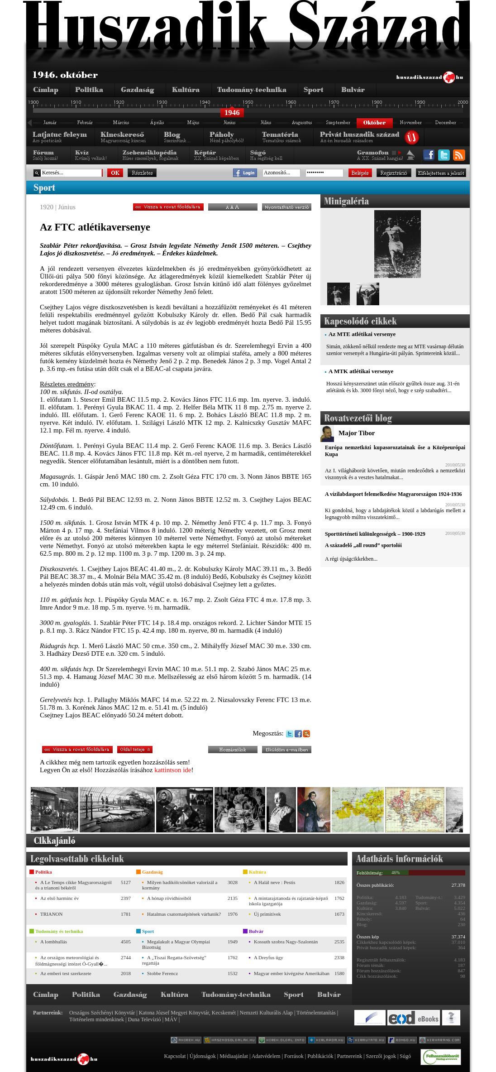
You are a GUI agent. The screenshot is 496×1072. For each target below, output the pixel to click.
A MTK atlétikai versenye (361, 371)
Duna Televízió (144, 1019)
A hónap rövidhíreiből (169, 898)
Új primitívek (267, 914)
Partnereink (349, 1056)
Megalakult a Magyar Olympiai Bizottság (176, 944)
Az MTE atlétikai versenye (362, 334)
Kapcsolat (175, 1056)
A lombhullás (53, 941)
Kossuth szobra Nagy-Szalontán (286, 941)
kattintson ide (172, 770)
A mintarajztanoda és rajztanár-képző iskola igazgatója (288, 900)
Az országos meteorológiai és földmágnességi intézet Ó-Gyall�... (71, 960)
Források (294, 1056)
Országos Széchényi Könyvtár (102, 1013)
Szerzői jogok (381, 1056)
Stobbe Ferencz (162, 973)
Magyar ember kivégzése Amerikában (291, 973)
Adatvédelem (266, 1056)
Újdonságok (203, 1056)
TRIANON (51, 914)
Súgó (405, 1056)
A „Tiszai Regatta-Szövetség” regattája (174, 960)
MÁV (171, 1019)
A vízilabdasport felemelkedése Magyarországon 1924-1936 (393, 494)
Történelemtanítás (316, 1013)
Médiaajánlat (233, 1056)
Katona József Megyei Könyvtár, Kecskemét (187, 1013)
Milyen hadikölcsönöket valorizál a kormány (179, 885)
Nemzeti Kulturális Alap (266, 1013)
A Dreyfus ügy (268, 957)
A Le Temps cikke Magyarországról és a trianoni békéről (73, 885)
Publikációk (320, 1056)
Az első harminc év (59, 898)
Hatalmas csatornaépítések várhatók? (184, 914)
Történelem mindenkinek (96, 1019)
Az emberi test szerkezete (65, 973)
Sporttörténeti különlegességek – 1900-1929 (375, 534)
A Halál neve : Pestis (275, 882)
